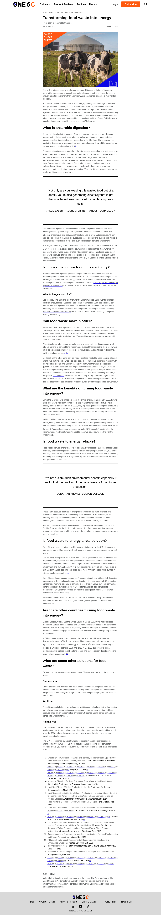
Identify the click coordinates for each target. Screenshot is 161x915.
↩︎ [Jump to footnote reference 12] (87, 837)
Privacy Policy (110, 902)
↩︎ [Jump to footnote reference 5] (73, 790)
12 (73, 566)
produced (54, 333)
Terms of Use (126, 902)
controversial (58, 376)
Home (31, 902)
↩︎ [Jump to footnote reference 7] (53, 805)
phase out (68, 400)
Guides (44, 4)
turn (44, 710)
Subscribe (131, 4)
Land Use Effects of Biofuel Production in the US (69, 787)
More (92, 4)
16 (83, 647)
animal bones (98, 713)
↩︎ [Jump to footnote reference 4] (98, 784)
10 (99, 428)
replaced (86, 406)
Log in (114, 4)
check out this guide (73, 747)
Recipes (81, 4)
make (75, 451)
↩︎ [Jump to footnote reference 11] (102, 831)
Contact (73, 902)
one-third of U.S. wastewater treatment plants (94, 277)
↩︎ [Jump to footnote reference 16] (90, 860)
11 (71, 566)
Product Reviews (63, 4)
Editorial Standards (90, 902)
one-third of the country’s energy (57, 312)
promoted (73, 638)
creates (99, 457)
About (62, 902)
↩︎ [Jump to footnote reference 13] (94, 843)
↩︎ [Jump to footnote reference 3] (68, 778)
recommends (56, 741)
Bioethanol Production (57, 846)
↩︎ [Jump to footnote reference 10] (111, 825)
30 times (109, 581)
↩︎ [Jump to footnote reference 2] (87, 770)
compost (95, 690)
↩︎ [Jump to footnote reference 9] (84, 819)
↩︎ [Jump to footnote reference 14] (62, 849)
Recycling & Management (71, 12)
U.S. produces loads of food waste (61, 90)
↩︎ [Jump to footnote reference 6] (108, 799)
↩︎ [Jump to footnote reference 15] (72, 855)
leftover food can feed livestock (89, 727)
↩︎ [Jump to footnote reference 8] (48, 814)
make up (86, 622)
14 (53, 603)
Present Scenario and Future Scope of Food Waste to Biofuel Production (79, 816)
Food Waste (49, 12)
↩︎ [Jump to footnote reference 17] (72, 866)
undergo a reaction (105, 361)
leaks (111, 578)
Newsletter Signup (47, 902)
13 (68, 572)
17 (67, 654)
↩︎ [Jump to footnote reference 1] (84, 764)
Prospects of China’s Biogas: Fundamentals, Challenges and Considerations (81, 852)
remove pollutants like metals (59, 241)
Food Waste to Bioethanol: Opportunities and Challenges (72, 802)
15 (89, 644)
